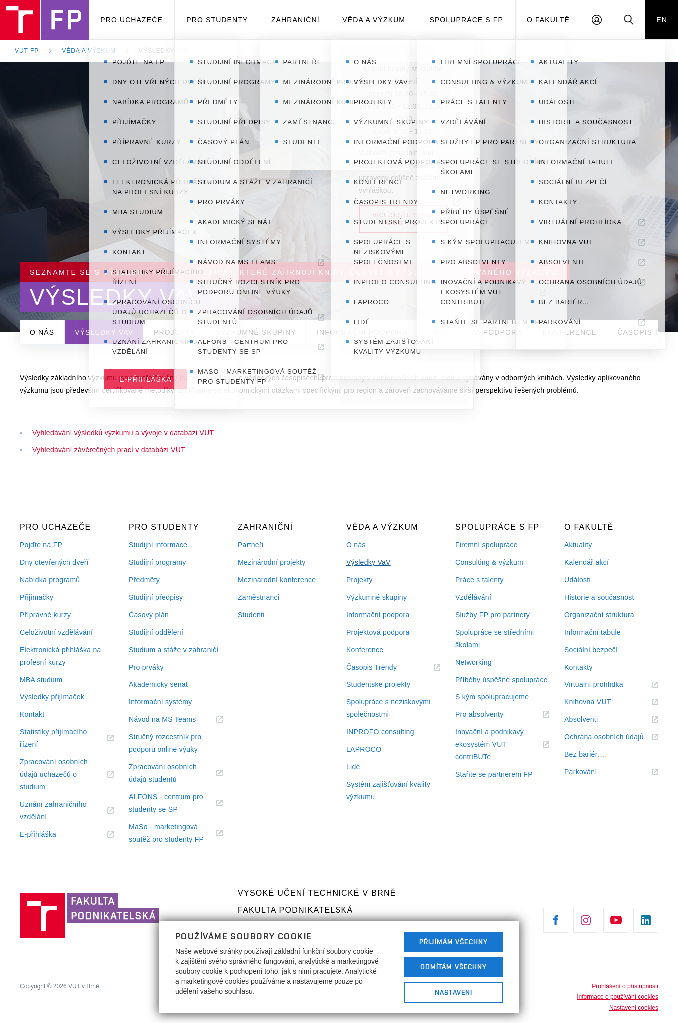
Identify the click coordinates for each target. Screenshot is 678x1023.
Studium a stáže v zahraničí (174, 650)
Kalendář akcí (586, 562)
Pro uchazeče (131, 20)
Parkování (592, 772)
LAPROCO (363, 749)
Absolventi (593, 719)
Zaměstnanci (258, 597)
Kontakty (578, 667)
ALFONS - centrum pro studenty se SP (166, 804)
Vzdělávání (473, 597)
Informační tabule (592, 632)
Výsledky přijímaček (52, 697)
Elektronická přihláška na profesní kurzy (60, 656)
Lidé (353, 767)
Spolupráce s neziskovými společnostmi (388, 708)
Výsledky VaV (164, 50)
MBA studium (41, 679)
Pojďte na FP (41, 545)
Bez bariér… (584, 754)
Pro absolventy (491, 714)
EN (661, 20)
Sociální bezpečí (591, 650)
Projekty (174, 332)
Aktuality (578, 545)
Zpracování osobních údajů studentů (165, 774)
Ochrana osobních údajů (611, 737)
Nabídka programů (50, 580)
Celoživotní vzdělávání (56, 632)
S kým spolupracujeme (492, 697)
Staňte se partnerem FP (494, 774)
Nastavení (453, 992)
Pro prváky (146, 667)
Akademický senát (158, 684)
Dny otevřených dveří (54, 562)
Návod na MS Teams (174, 719)
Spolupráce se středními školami (494, 638)
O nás (42, 332)
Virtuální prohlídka (606, 685)
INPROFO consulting (380, 732)
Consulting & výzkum (489, 562)
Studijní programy (157, 562)
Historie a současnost (599, 597)
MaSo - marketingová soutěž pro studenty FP (176, 834)
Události (577, 580)
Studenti (251, 615)
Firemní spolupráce (486, 545)
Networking (473, 662)
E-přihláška (50, 834)
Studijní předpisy (156, 597)
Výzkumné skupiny (256, 332)
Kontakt (32, 714)
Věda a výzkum (373, 20)
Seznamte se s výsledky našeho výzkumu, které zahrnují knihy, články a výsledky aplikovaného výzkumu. (295, 272)
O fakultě (548, 20)
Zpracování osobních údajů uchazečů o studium (54, 775)
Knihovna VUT (599, 702)
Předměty (144, 580)
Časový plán (149, 615)
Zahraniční (295, 20)
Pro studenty (217, 20)
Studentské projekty (378, 684)
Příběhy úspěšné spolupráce (501, 679)
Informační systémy (160, 702)
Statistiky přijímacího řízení (53, 739)
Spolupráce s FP (466, 20)
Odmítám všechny (453, 967)
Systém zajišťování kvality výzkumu (388, 790)
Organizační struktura (599, 615)
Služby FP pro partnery (492, 615)
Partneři (250, 545)
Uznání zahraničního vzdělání (53, 811)
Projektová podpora (475, 332)
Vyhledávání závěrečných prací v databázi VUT (108, 450)
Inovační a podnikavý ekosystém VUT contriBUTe (489, 745)
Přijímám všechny (453, 942)
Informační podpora (362, 332)
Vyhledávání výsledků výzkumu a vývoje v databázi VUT (123, 433)
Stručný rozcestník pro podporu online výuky (165, 743)
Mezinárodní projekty (272, 562)
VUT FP (27, 50)
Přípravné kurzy (45, 615)
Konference (570, 332)
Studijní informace (158, 545)
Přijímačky (36, 597)
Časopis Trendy (383, 667)
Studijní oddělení (156, 632)
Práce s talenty (479, 580)
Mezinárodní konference (277, 580)
